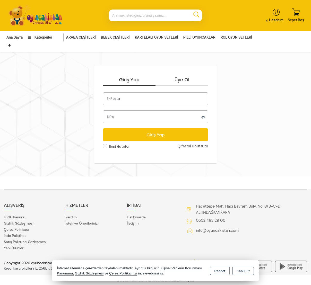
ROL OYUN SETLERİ (236, 37)
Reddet (219, 271)
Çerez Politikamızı (123, 273)
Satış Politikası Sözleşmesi (25, 241)
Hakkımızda (136, 217)
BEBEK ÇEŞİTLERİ (115, 37)
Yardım (71, 217)
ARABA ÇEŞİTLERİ (81, 37)
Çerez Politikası (16, 229)
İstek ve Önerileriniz (81, 223)
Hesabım (276, 20)
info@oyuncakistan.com (217, 230)
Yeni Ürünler (13, 248)
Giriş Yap (129, 79)
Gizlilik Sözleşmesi (18, 223)
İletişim (133, 223)
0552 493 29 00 (210, 220)
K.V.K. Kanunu (14, 217)
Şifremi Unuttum (193, 146)
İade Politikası (15, 235)
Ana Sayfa (14, 37)
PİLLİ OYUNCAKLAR (199, 37)
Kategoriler (40, 37)
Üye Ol (182, 79)
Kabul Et (243, 271)
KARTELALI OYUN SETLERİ (156, 37)
